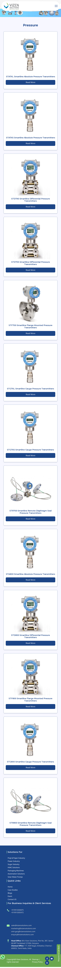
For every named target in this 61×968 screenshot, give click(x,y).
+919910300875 (17, 911)
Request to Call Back (58, 953)
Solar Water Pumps (15, 878)
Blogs (10, 894)
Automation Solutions (16, 875)
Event (10, 897)
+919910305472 (17, 913)
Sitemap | (36, 960)
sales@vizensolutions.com (21, 926)
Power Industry (14, 862)
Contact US (12, 900)
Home (10, 888)
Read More (30, 82)
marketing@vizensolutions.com (23, 929)
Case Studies (13, 891)
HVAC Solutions (14, 868)
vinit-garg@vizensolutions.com (23, 932)
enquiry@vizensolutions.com (22, 936)
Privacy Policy (37, 963)
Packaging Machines (16, 872)
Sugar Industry (13, 865)
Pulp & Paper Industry (16, 859)
